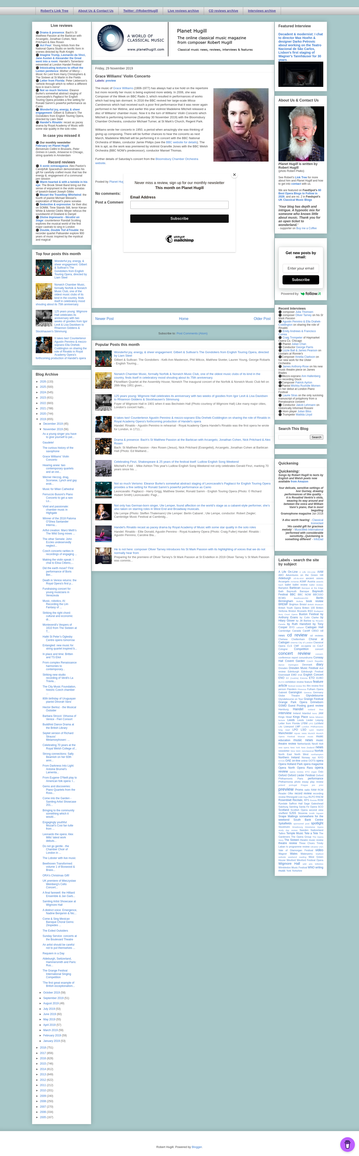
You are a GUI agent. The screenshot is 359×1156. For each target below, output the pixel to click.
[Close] (234, 174)
